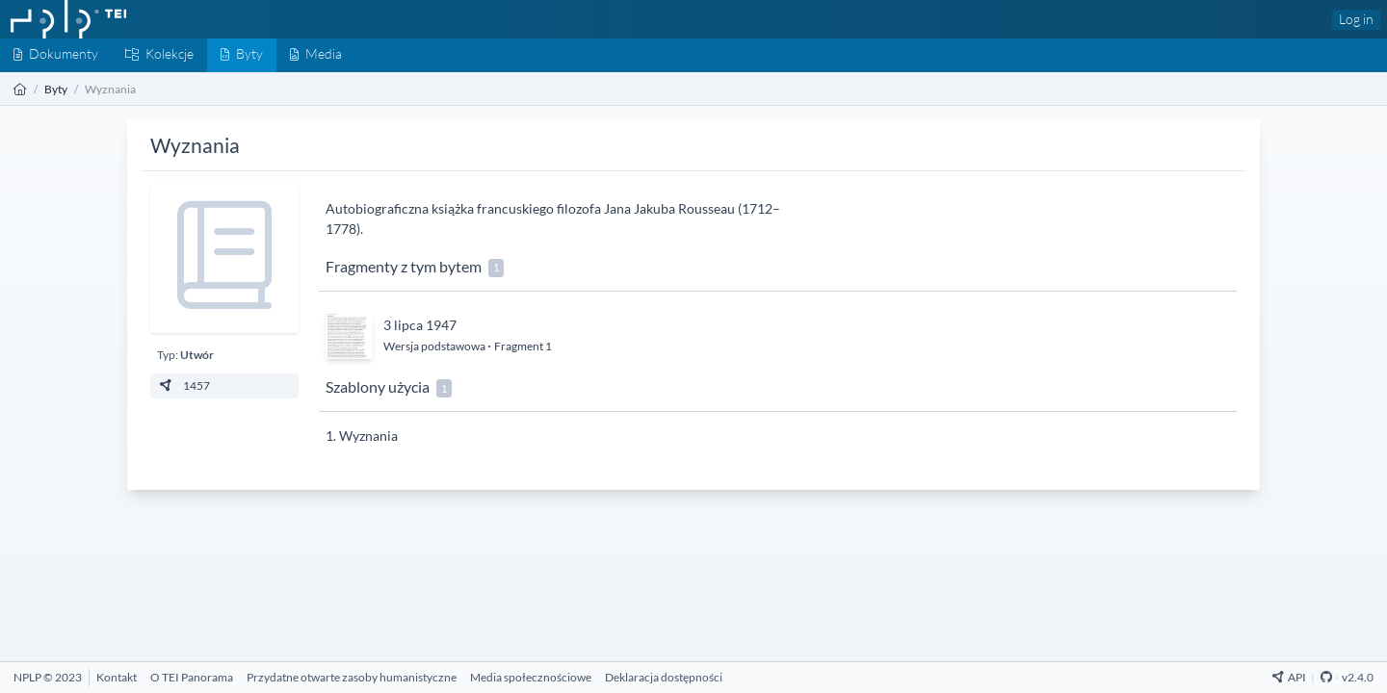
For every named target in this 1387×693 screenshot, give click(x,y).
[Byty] (241, 55)
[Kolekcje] (159, 55)
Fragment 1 (523, 346)
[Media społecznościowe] (530, 677)
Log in (1356, 19)
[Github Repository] (1326, 677)
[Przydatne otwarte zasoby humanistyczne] (352, 677)
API (1289, 677)
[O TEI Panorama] (191, 677)
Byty (55, 89)
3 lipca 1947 (420, 325)
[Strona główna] (20, 89)
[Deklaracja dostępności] (663, 677)
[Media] (315, 55)
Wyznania (368, 435)
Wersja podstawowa (435, 346)
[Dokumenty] (56, 55)
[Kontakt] (116, 677)
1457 (183, 385)
